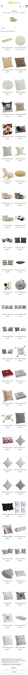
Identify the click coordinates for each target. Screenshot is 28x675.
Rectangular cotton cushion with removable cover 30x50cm (20, 136)
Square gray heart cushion (8, 558)
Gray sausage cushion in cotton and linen (20, 536)
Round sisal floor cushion (20, 181)
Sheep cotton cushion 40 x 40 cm (20, 514)
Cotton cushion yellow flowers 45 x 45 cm (8, 70)
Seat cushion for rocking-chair (7, 181)
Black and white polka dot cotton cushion (20, 447)
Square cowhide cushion (7, 247)
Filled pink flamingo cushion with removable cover (7, 536)
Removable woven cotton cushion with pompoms (20, 158)
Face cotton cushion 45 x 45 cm (20, 358)
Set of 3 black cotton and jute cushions (20, 203)
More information (5, 664)
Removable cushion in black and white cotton (20, 492)
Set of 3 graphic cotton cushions (7, 225)
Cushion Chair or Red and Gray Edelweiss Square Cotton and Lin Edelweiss (8, 381)
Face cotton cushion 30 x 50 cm (7, 425)
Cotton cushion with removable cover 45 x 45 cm (8, 314)
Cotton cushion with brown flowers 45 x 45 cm (20, 70)
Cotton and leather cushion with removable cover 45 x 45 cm (8, 403)
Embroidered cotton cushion (7, 136)
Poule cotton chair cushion (8, 625)
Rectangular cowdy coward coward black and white (20, 225)
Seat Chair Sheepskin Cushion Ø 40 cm (20, 47)
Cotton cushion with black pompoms (7, 514)
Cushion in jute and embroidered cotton (20, 114)
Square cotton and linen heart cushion (20, 403)
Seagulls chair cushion (7, 603)
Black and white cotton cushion (7, 469)
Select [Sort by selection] (9, 28)
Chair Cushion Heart (20, 603)
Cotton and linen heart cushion (20, 558)
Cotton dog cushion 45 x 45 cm (7, 114)
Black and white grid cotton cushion (20, 469)
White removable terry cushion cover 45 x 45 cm (20, 92)
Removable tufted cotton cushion (7, 447)
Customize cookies (16, 664)
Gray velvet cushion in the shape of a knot (20, 292)
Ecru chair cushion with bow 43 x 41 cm (20, 625)
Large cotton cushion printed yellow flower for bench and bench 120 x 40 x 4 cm (8, 47)
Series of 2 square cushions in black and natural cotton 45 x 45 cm (20, 247)
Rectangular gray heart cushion (20, 581)
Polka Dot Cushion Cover (20, 647)
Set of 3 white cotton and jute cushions (7, 203)
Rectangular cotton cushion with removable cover (20, 336)
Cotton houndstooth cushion (20, 425)
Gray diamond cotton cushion (7, 158)
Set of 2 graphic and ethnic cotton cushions (7, 270)
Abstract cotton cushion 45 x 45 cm (7, 292)
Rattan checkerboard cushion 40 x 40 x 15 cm (20, 270)
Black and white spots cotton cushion (8, 492)
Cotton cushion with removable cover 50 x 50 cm (8, 336)
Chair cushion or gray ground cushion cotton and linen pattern (20, 381)
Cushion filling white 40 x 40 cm (7, 647)
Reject (14, 668)
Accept (14, 672)
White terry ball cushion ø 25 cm (7, 92)
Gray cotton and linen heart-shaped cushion (7, 581)
